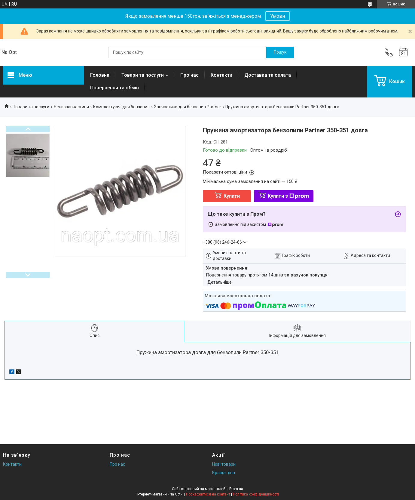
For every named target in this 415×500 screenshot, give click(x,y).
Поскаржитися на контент (208, 494)
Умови (277, 16)
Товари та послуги (142, 75)
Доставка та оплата (267, 75)
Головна (99, 75)
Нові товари (224, 464)
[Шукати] (280, 52)
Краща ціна (223, 472)
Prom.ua (236, 489)
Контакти (221, 75)
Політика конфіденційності (256, 494)
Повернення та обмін (114, 88)
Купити (232, 196)
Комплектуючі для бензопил (121, 106)
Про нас (189, 75)
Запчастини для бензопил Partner (187, 106)
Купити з (288, 196)
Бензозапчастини (71, 106)
